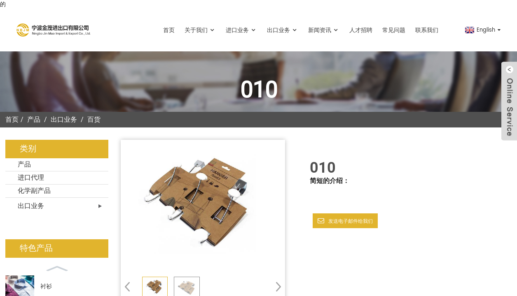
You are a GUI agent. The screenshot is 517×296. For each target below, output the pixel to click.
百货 (94, 119)
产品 (33, 119)
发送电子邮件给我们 (350, 221)
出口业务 (282, 30)
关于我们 (200, 30)
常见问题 (393, 30)
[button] (276, 286)
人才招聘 (360, 30)
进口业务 (241, 30)
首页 (169, 30)
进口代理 (31, 177)
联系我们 (426, 30)
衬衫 (46, 286)
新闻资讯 (323, 30)
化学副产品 (34, 190)
